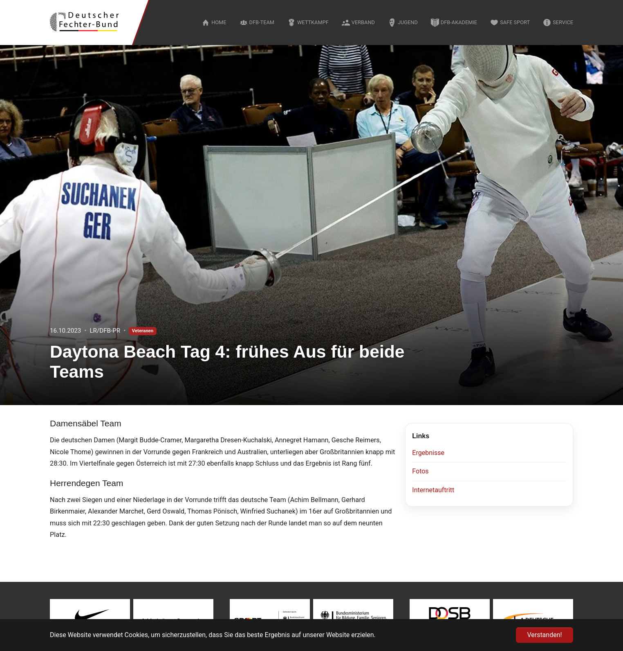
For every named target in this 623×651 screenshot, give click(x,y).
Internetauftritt (433, 490)
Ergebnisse (428, 453)
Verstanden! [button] (544, 635)
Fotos (420, 471)
